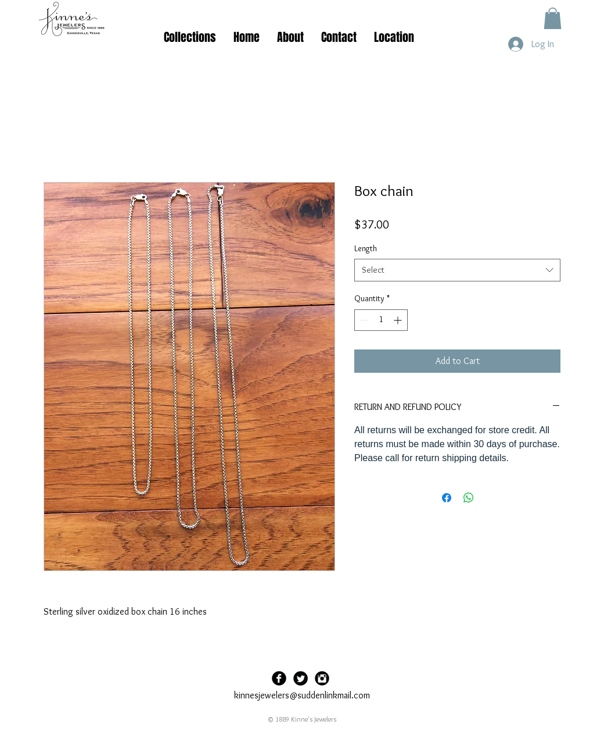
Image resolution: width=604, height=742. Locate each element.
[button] (553, 18)
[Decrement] (363, 320)
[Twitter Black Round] (300, 678)
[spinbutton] (381, 320)
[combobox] (457, 270)
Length (365, 248)
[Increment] (398, 320)
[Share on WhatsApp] (469, 498)
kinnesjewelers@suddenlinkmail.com (302, 695)
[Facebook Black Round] (279, 678)
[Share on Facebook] (447, 498)
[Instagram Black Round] (322, 678)
